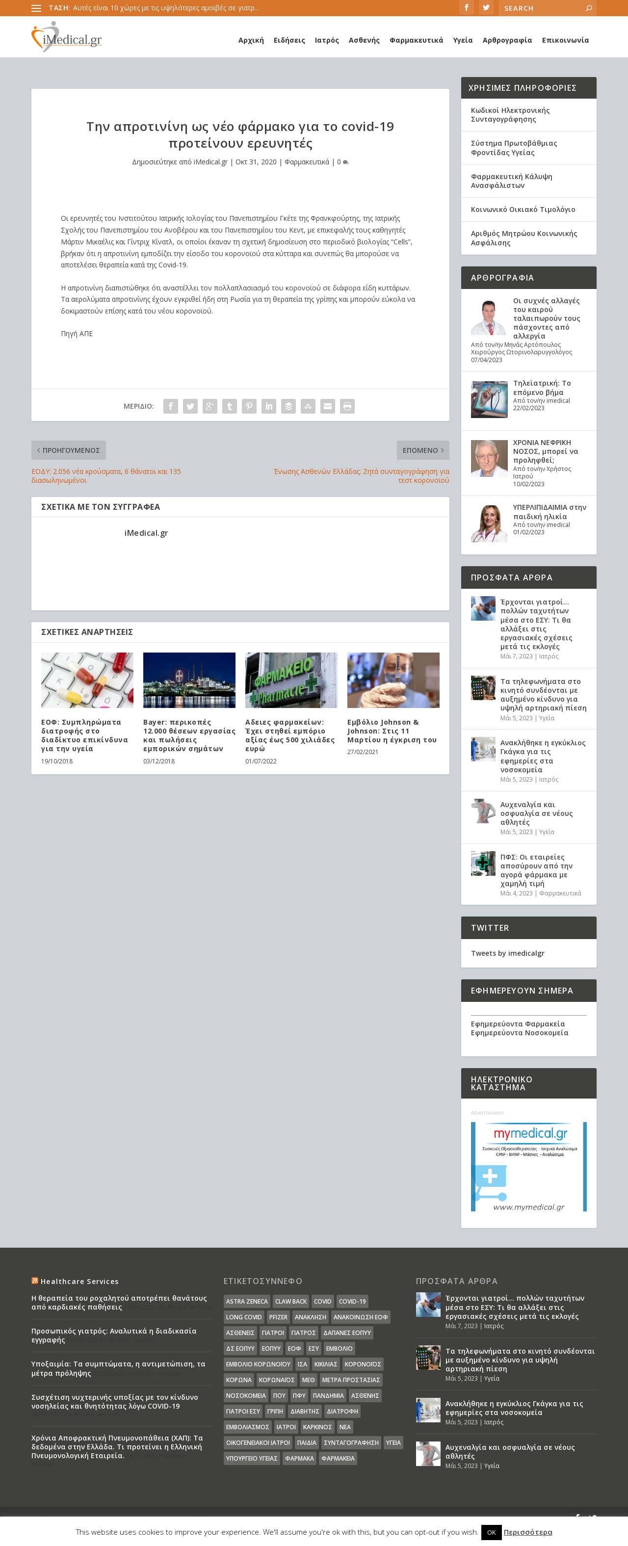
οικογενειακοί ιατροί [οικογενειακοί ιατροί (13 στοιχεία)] (258, 1443)
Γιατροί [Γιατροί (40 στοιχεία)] (273, 1333)
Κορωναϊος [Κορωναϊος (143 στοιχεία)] (277, 1380)
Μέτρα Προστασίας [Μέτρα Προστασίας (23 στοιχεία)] (351, 1380)
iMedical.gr (211, 161)
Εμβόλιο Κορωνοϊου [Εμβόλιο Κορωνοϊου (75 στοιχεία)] (258, 1364)
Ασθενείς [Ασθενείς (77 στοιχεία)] (240, 1333)
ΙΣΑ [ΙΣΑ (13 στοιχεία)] (302, 1364)
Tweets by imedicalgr (508, 953)
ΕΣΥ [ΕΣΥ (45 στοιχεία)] (314, 1348)
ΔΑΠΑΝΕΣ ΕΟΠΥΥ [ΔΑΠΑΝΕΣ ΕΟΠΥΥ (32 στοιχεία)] (347, 1333)
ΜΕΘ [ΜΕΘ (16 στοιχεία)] (308, 1380)
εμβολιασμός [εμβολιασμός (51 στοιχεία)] (247, 1427)
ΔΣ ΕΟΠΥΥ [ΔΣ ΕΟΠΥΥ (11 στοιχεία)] (240, 1348)
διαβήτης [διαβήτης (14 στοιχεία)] (304, 1411)
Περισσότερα (528, 1532)
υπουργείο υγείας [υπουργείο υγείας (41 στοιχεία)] (252, 1458)
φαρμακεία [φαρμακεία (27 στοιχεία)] (338, 1458)
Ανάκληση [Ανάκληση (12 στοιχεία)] (310, 1317)
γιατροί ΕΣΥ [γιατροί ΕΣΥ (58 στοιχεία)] (243, 1411)
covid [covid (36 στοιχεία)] (323, 1301)
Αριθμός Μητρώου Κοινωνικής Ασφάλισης (524, 238)
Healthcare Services (80, 1281)
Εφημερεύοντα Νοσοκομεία (520, 1032)
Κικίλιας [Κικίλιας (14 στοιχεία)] (326, 1364)
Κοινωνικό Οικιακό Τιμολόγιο (523, 209)
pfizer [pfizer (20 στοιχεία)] (278, 1317)
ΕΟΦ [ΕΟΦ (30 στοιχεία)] (294, 1348)
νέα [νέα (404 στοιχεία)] (345, 1427)
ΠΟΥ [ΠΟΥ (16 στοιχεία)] (279, 1395)
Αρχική (251, 40)
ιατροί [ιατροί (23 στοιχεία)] (286, 1427)
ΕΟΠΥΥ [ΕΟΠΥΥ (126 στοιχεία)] (271, 1348)
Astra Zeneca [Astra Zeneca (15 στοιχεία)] (247, 1301)
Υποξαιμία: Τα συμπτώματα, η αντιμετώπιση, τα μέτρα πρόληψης (118, 1368)
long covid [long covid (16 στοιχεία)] (244, 1317)
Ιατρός (327, 40)
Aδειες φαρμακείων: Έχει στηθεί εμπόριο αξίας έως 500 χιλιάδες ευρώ (290, 735)
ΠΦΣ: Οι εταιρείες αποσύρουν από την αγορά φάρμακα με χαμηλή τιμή (536, 870)
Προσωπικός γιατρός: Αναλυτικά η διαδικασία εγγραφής (114, 1335)
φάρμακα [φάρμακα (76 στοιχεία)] (299, 1458)
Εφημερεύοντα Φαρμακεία (518, 1023)
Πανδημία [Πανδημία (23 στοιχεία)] (328, 1395)
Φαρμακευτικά (417, 40)
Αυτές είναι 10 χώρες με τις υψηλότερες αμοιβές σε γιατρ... (166, 7)
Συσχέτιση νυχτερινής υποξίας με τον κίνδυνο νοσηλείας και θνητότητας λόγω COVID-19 (114, 1401)
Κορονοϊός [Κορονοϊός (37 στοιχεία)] (363, 1364)
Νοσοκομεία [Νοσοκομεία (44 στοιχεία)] (246, 1395)
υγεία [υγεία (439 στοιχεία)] (393, 1443)
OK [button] (491, 1532)
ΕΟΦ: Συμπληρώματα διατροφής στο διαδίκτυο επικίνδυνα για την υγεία (84, 735)
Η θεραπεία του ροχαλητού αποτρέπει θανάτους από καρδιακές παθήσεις (119, 1302)
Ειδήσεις (289, 40)
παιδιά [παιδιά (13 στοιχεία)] (306, 1443)
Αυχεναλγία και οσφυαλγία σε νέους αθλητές (536, 813)
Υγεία (463, 40)
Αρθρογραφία (507, 40)
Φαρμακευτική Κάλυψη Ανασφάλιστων (511, 181)
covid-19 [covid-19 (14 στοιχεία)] (352, 1301)
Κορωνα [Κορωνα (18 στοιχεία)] (239, 1380)
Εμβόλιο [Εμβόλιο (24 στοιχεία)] (339, 1348)
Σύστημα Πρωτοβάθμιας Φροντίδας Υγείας (514, 147)
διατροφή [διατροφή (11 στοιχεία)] (342, 1411)
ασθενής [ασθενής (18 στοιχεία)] (365, 1395)
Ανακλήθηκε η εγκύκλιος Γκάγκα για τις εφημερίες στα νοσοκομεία (543, 756)
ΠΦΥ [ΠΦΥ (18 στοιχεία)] (299, 1395)
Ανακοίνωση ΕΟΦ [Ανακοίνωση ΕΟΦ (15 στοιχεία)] (361, 1317)
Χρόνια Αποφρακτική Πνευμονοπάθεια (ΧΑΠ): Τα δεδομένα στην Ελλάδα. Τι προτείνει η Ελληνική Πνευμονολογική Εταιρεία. (117, 1446)
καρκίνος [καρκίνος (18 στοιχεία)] (317, 1427)
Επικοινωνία (565, 40)
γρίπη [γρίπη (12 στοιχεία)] (275, 1411)
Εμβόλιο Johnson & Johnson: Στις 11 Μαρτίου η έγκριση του (392, 730)
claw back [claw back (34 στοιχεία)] (291, 1301)
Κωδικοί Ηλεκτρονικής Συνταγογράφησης (510, 114)
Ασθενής (364, 40)
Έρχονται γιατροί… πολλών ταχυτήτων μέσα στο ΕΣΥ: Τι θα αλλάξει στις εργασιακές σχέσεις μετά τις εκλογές (536, 624)
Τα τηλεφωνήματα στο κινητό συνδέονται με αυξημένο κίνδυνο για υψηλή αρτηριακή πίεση (543, 695)
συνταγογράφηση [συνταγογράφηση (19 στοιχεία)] (351, 1443)
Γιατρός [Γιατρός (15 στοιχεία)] (303, 1333)
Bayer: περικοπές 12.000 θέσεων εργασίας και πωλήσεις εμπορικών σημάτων (189, 735)
